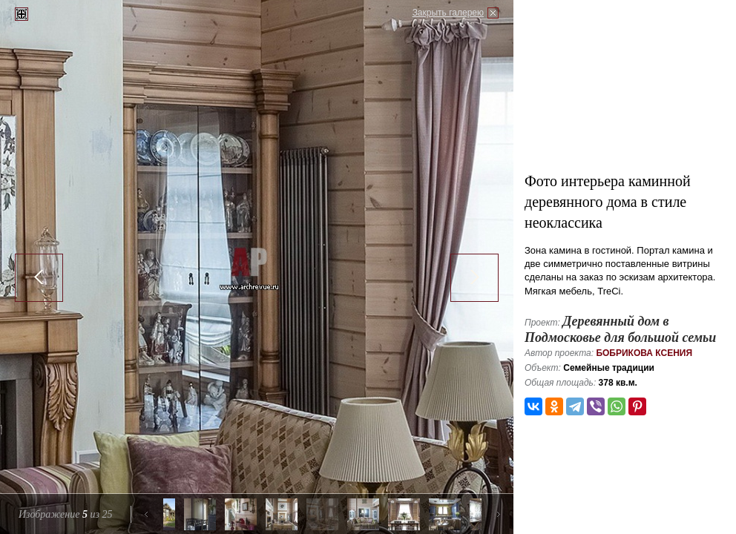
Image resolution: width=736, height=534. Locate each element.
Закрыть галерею (448, 12)
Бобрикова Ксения (644, 353)
